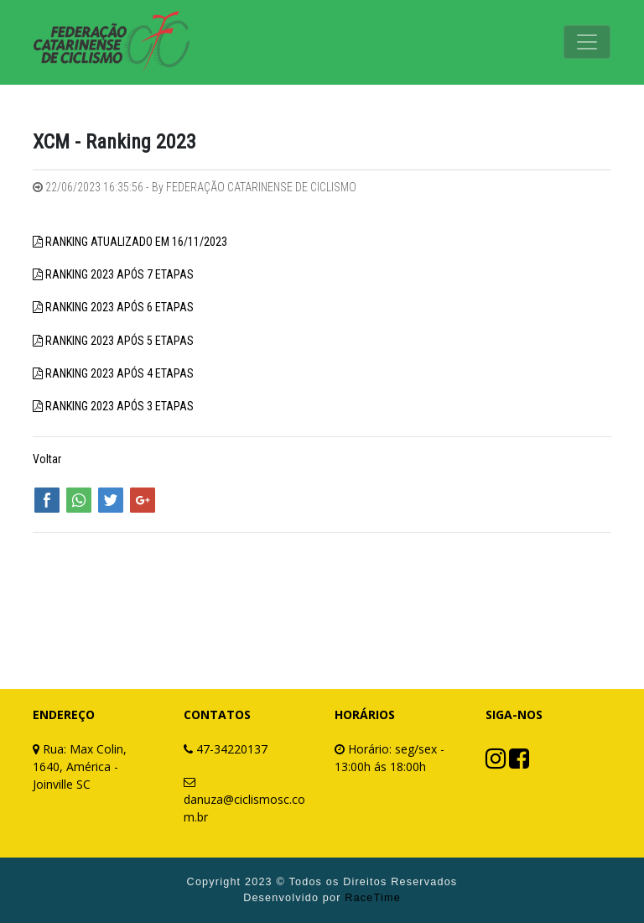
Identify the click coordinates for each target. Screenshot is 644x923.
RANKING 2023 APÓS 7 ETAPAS (119, 274)
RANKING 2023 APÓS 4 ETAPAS (119, 373)
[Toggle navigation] (587, 42)
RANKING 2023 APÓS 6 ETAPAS (119, 307)
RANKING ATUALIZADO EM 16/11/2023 (136, 241)
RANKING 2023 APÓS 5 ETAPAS (119, 340)
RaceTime (373, 898)
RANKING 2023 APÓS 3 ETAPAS (119, 406)
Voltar (47, 459)
